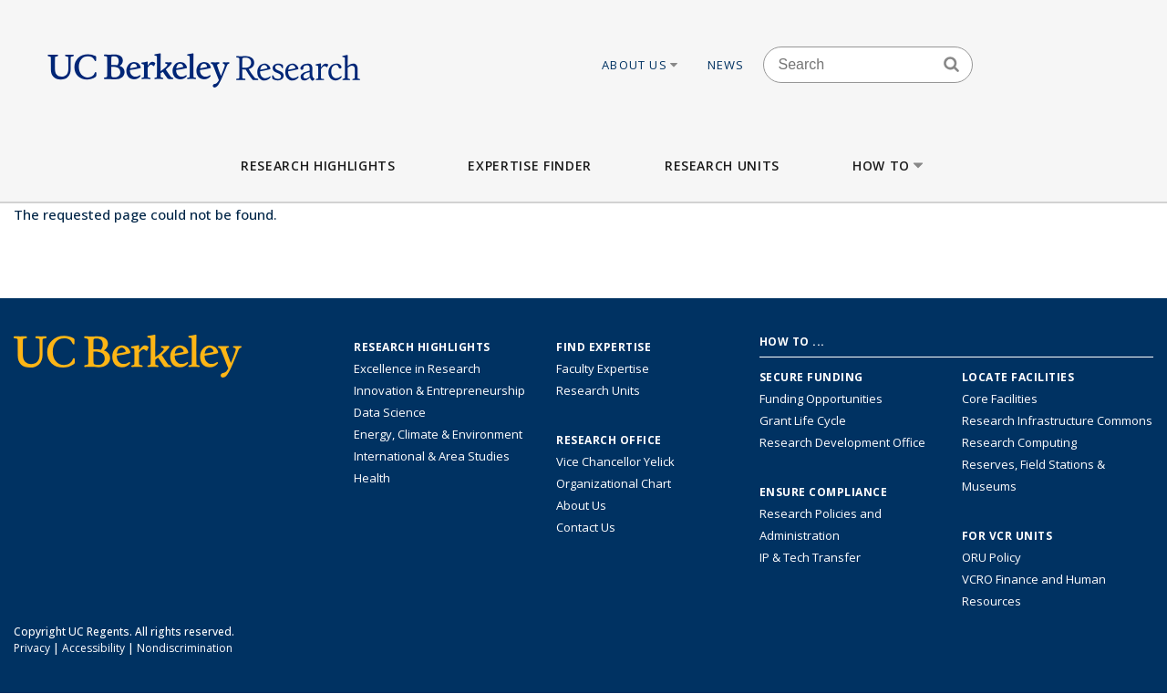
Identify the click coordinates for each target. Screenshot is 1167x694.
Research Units (722, 165)
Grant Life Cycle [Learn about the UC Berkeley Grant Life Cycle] (802, 420)
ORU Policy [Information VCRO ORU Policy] (991, 557)
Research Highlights (318, 165)
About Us (641, 65)
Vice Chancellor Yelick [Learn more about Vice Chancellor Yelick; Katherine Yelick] (615, 461)
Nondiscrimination (184, 648)
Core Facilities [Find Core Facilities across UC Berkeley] (1000, 398)
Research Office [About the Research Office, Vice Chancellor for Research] (609, 440)
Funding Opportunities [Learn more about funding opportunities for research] (821, 398)
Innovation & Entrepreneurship (439, 390)
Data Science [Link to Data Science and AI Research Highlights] (390, 412)
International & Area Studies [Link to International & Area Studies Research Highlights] (432, 456)
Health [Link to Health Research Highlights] (372, 478)
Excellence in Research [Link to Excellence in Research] (417, 368)
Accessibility (93, 648)
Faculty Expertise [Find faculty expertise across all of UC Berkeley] (602, 368)
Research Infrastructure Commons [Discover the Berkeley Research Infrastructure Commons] (1057, 420)
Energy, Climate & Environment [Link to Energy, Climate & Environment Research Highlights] (438, 434)
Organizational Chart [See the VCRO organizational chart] (613, 483)
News (726, 65)
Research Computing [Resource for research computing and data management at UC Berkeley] (1019, 442)
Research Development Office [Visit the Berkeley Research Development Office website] (842, 442)
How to (889, 165)
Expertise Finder (529, 165)
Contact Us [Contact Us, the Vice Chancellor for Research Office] (585, 527)
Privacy (32, 648)
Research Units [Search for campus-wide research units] (598, 390)
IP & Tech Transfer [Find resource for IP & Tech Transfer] (810, 557)
